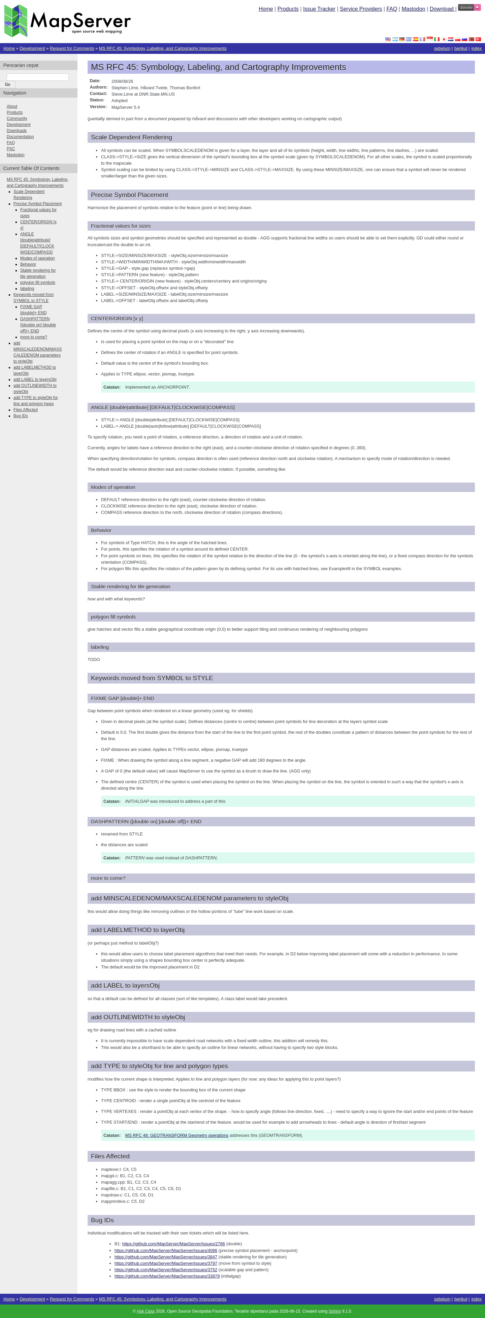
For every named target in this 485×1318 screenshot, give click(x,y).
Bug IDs (20, 416)
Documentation (20, 136)
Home (266, 9)
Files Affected (25, 409)
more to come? (33, 337)
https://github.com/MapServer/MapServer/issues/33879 (167, 1276)
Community (17, 118)
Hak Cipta (146, 1311)
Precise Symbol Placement (37, 203)
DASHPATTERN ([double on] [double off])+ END (38, 325)
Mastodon (413, 9)
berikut (460, 48)
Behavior (28, 264)
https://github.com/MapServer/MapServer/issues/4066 (166, 1250)
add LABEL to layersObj (35, 379)
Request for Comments (72, 48)
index (476, 48)
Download (442, 9)
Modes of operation (37, 258)
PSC (11, 148)
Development (32, 48)
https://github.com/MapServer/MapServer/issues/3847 (166, 1256)
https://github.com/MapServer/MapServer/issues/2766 (173, 1243)
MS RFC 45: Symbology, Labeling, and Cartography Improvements (163, 48)
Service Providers (361, 9)
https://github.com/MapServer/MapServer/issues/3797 (166, 1263)
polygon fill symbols (37, 282)
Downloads (17, 130)
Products (288, 9)
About (12, 106)
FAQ (391, 9)
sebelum (442, 48)
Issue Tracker (319, 9)
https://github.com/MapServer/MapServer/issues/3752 (166, 1269)
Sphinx (335, 1311)
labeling (27, 288)
